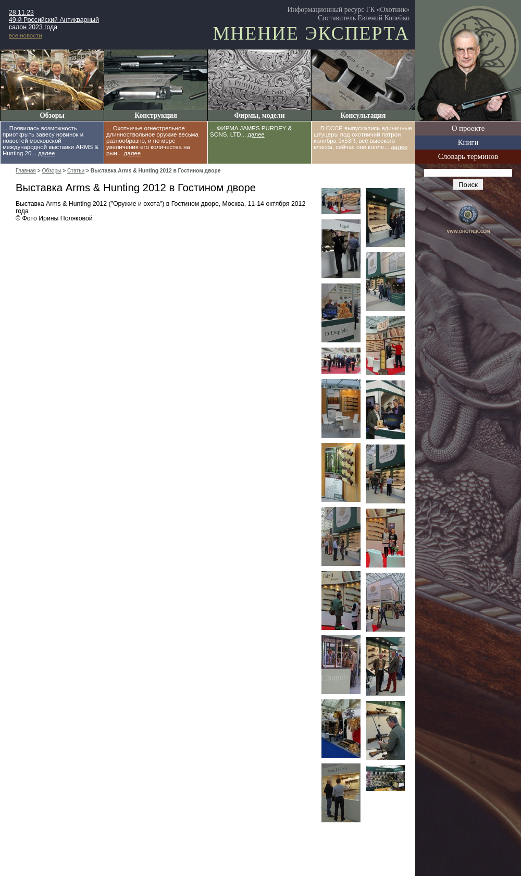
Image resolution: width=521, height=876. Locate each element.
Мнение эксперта (311, 33)
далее (46, 153)
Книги (468, 142)
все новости (25, 35)
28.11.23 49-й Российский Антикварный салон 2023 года (54, 20)
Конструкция (155, 115)
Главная (26, 171)
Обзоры (52, 115)
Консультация (363, 115)
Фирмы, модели (259, 115)
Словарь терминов (468, 156)
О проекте (468, 128)
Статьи (75, 171)
